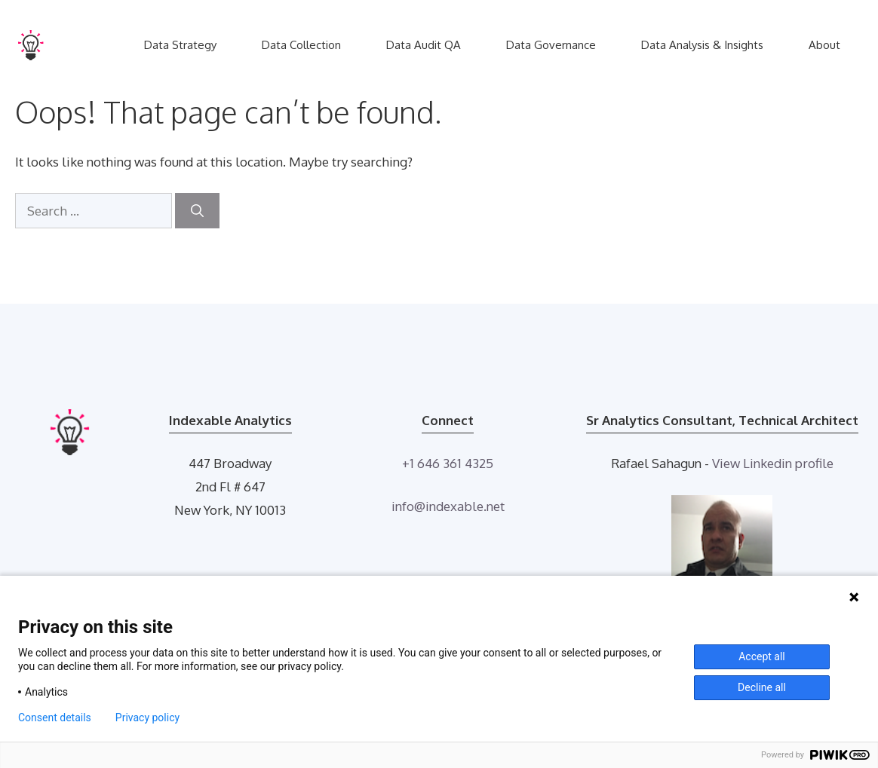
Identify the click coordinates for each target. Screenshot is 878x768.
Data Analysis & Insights (702, 45)
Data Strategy (180, 45)
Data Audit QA (423, 45)
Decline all (762, 687)
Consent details (54, 717)
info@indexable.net (448, 506)
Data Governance (551, 45)
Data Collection (301, 45)
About (824, 45)
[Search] (197, 211)
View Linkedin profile (772, 463)
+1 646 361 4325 (447, 463)
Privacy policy (147, 717)
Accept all (761, 656)
